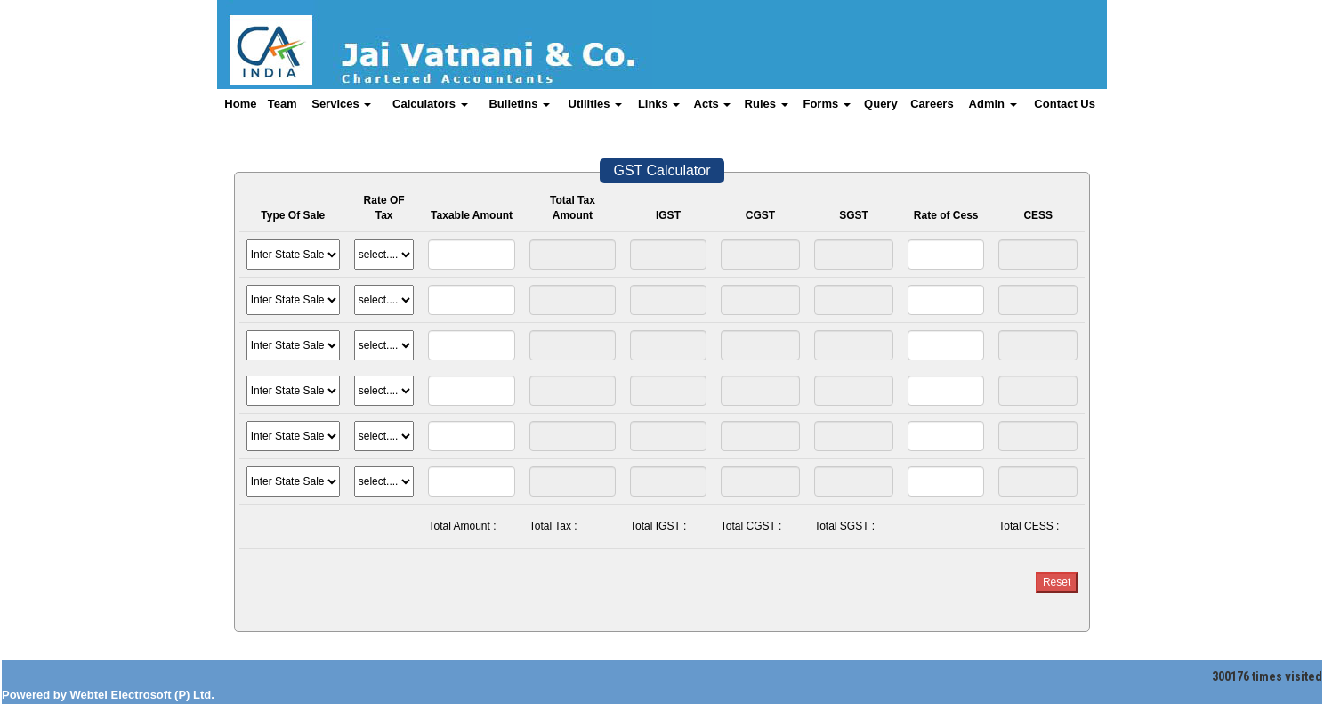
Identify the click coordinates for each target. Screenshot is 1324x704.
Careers (931, 103)
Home (240, 103)
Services (341, 103)
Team (282, 103)
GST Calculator (661, 170)
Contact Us (1064, 103)
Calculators (429, 103)
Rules (766, 103)
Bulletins (519, 103)
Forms (826, 103)
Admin (993, 103)
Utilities (596, 103)
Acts (712, 103)
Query (881, 103)
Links (659, 103)
